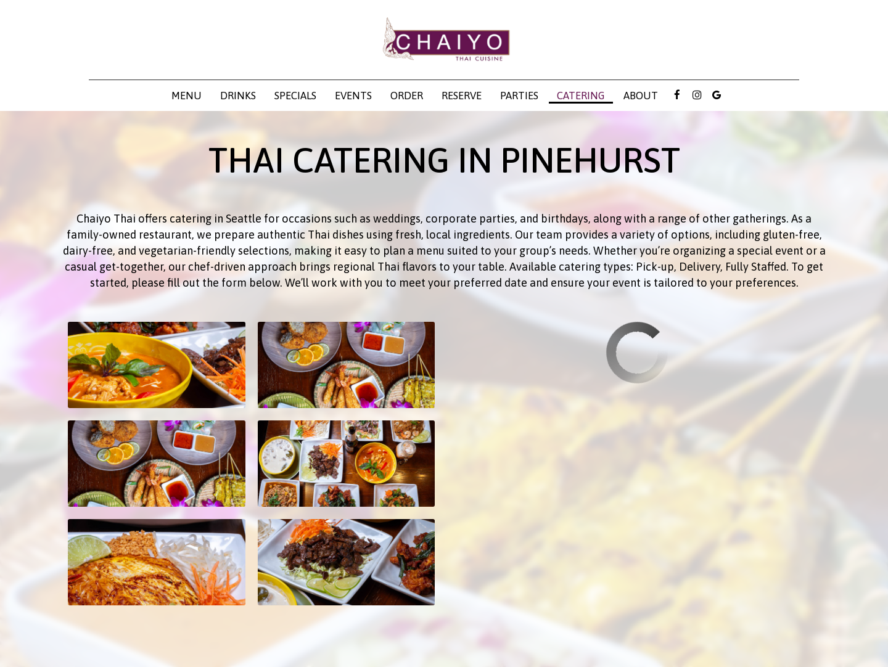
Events (353, 95)
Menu (186, 95)
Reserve (462, 95)
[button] (156, 365)
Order (406, 95)
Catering (581, 95)
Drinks (238, 95)
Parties (519, 95)
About (640, 95)
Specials (295, 95)
